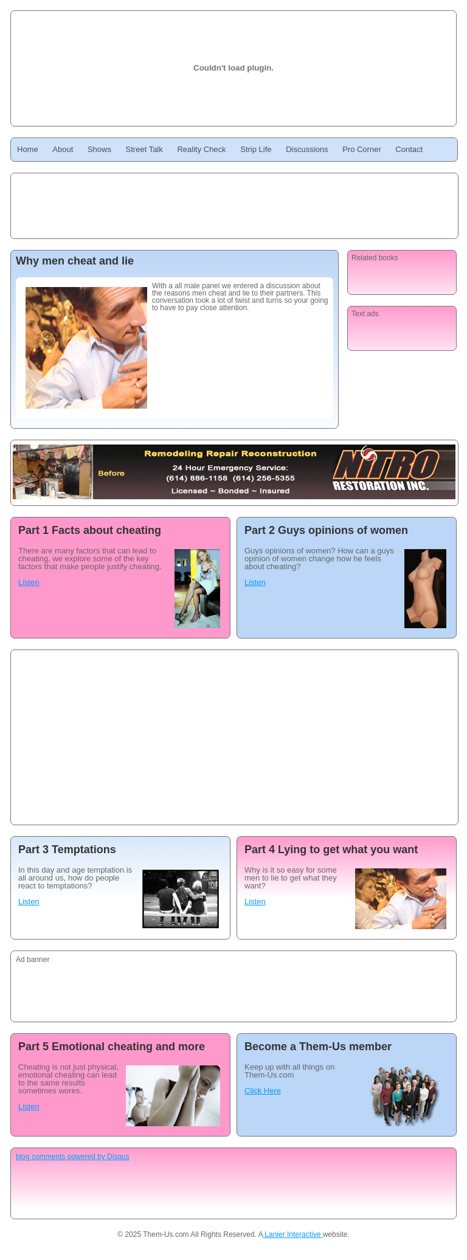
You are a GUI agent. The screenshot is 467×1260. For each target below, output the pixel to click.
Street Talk (144, 149)
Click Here (262, 1090)
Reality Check (201, 149)
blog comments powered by (73, 1156)
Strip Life (255, 149)
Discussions (307, 149)
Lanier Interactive (293, 1234)
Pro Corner (361, 149)
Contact (409, 149)
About (62, 149)
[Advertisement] (177, 739)
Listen (29, 582)
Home (27, 149)
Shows (99, 149)
